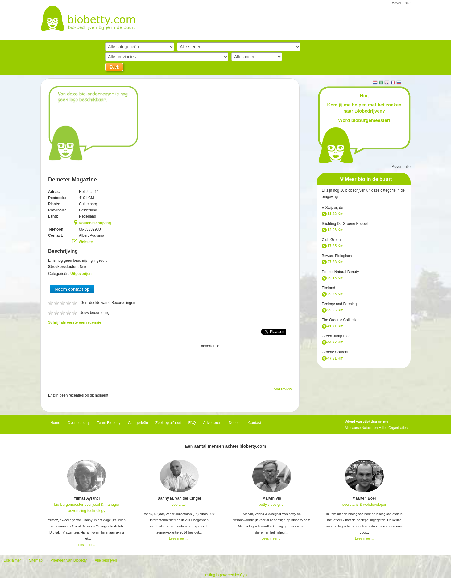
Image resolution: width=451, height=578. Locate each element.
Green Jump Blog (336, 336)
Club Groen (331, 240)
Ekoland (328, 288)
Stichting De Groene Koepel (345, 224)
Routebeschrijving (95, 223)
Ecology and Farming (339, 304)
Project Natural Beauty (340, 272)
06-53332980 (90, 229)
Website (86, 242)
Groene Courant (335, 352)
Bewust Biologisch (337, 256)
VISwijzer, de (332, 208)
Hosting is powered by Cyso (226, 575)
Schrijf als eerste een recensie (74, 322)
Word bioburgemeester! (364, 120)
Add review (283, 389)
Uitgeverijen (81, 274)
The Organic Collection (340, 320)
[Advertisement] (170, 364)
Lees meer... (86, 545)
